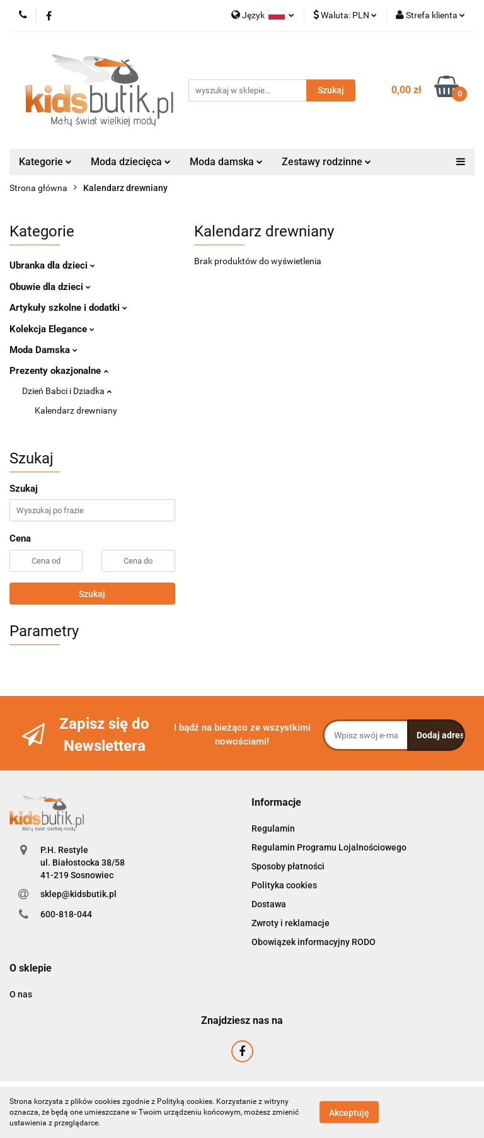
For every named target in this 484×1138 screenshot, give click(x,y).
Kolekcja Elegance (52, 329)
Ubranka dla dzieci (52, 265)
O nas (20, 994)
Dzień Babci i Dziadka (67, 391)
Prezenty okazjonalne (58, 370)
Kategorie (45, 162)
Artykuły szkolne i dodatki (68, 307)
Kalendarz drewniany (76, 410)
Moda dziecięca (131, 162)
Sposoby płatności (288, 866)
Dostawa (268, 904)
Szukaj (92, 594)
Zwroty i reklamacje (290, 923)
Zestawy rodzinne (326, 162)
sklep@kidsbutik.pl (78, 894)
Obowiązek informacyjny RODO (313, 942)
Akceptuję (349, 1113)
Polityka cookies (284, 885)
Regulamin (273, 828)
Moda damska (226, 162)
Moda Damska (43, 350)
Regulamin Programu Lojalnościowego (328, 847)
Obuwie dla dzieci (50, 287)
